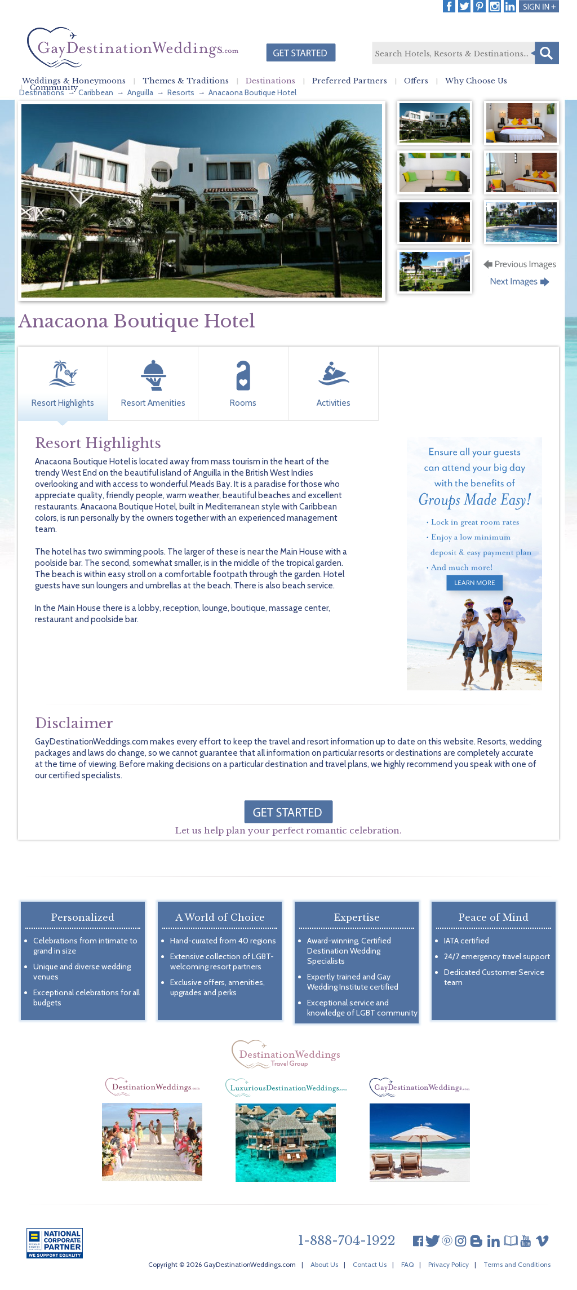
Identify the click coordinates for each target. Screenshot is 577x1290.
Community (54, 88)
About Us (324, 1264)
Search (545, 53)
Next (521, 285)
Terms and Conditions (517, 1264)
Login (539, 6)
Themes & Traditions (186, 81)
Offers (416, 81)
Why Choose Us (476, 81)
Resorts (180, 92)
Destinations (270, 81)
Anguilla (140, 92)
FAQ (407, 1264)
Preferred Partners (349, 81)
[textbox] (465, 53)
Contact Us (370, 1264)
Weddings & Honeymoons (74, 81)
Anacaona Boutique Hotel (252, 92)
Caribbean (95, 92)
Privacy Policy (448, 1264)
